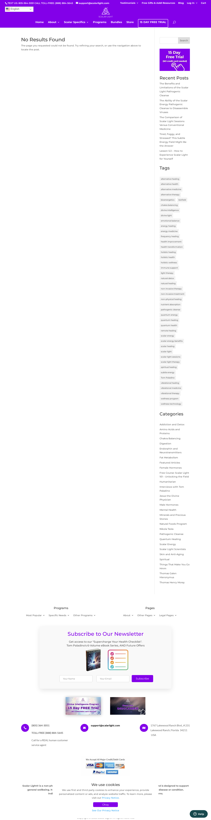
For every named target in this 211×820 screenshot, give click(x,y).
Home (39, 22)
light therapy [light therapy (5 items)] (167, 273)
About (52, 22)
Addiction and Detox (172, 424)
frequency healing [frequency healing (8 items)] (170, 236)
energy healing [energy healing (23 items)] (168, 226)
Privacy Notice (110, 797)
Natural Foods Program (173, 523)
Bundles (116, 22)
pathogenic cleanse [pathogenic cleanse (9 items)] (170, 309)
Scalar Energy (168, 544)
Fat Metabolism (169, 457)
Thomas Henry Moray (172, 582)
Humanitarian (168, 481)
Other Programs (82, 615)
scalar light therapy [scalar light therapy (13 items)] (170, 362)
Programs (99, 22)
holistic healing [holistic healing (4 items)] (168, 252)
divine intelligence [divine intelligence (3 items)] (170, 210)
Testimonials (127, 3)
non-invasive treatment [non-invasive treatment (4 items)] (172, 294)
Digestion (165, 443)
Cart (203, 3)
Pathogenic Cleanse (171, 534)
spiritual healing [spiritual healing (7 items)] (169, 367)
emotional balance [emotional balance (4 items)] (170, 220)
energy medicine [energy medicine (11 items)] (169, 231)
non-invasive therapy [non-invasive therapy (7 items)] (171, 288)
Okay (105, 804)
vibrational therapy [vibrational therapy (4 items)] (170, 393)
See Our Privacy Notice (105, 810)
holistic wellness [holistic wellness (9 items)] (169, 262)
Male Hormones (169, 504)
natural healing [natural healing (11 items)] (168, 283)
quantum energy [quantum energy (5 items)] (169, 315)
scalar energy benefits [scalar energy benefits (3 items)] (172, 341)
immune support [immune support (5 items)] (169, 268)
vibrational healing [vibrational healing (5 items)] (170, 383)
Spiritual (164, 559)
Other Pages (144, 615)
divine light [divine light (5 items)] (166, 215)
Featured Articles (170, 462)
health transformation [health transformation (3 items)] (172, 247)
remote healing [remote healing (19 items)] (168, 330)
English (12, 9)
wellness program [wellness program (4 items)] (170, 398)
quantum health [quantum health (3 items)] (169, 325)
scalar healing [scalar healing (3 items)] (167, 346)
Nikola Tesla (166, 528)
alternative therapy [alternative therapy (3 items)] (170, 194)
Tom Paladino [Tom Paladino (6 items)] (168, 377)
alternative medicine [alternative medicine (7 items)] (171, 189)
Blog (181, 3)
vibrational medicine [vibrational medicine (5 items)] (171, 388)
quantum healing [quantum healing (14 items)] (169, 320)
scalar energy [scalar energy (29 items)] (167, 335)
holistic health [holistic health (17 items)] (168, 257)
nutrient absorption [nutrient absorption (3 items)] (170, 304)
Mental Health (168, 509)
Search (184, 40)
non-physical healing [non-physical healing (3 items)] (171, 299)
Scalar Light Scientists (173, 549)
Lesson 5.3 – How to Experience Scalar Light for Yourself (174, 154)
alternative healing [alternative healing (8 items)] (170, 179)
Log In (191, 3)
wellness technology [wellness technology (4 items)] (171, 404)
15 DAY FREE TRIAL (153, 22)
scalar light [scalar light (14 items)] (166, 351)
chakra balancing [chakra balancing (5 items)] (169, 205)
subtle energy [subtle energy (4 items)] (167, 372)
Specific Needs (57, 615)
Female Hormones (171, 467)
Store (130, 22)
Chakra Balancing (170, 438)
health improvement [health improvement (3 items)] (171, 241)
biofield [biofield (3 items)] (182, 200)
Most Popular (34, 615)
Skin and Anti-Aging (172, 554)
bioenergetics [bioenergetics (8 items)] (167, 200)
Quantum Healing (170, 539)
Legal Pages (166, 615)
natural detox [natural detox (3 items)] (167, 278)
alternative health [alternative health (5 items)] (169, 184)
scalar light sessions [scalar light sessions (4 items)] (170, 357)
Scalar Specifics (74, 22)
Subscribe (142, 678)
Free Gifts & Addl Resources (158, 3)
